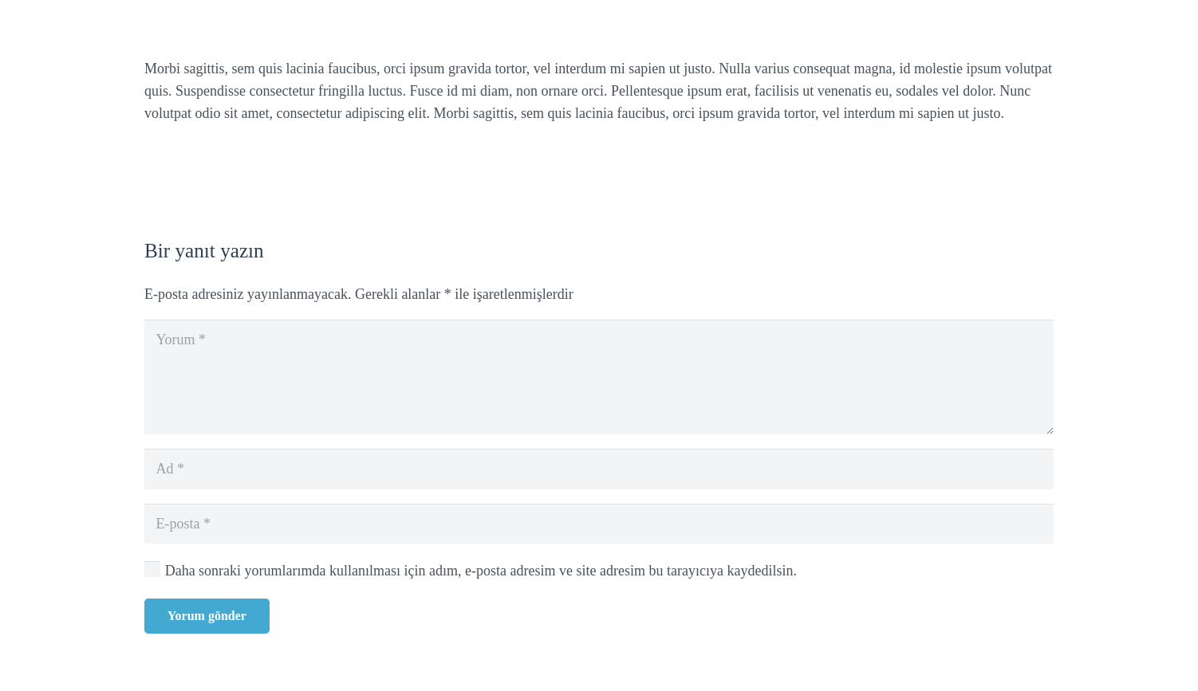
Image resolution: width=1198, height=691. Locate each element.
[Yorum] (599, 377)
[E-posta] (599, 524)
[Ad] (599, 469)
